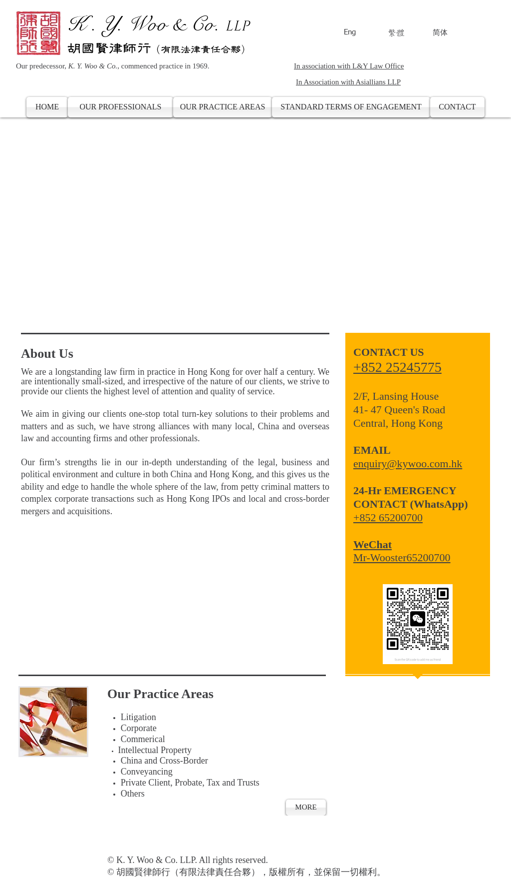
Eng (350, 32)
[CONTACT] (457, 107)
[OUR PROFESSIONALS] (120, 107)
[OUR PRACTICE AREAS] (222, 107)
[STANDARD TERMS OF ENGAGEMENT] (351, 107)
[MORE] (306, 808)
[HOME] (47, 107)
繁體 (396, 32)
